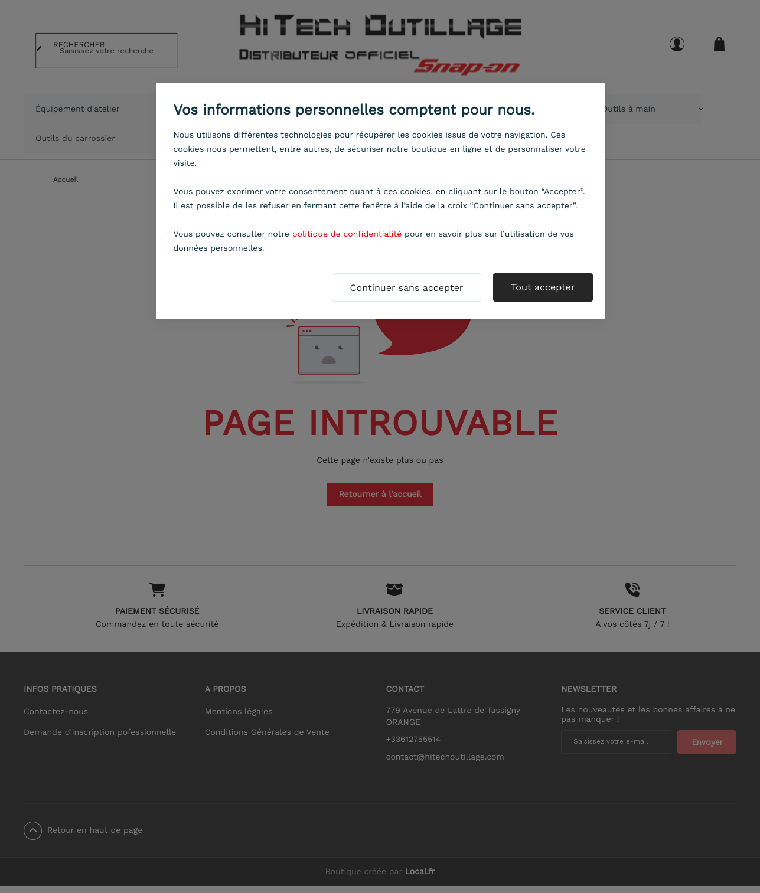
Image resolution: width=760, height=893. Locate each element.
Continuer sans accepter (407, 287)
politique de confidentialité (347, 234)
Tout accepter (543, 287)
